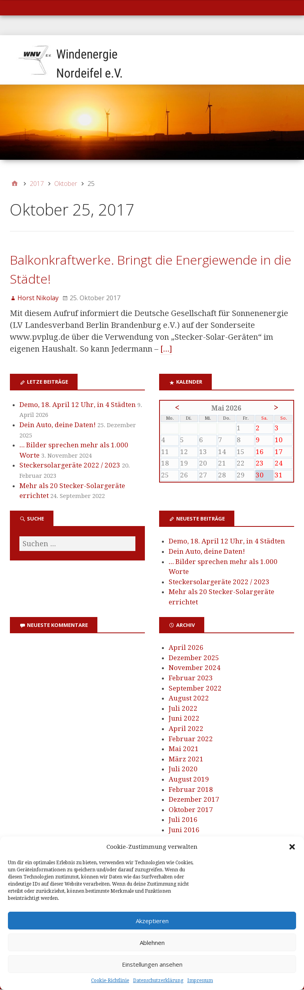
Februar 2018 (191, 790)
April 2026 (186, 648)
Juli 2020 (183, 770)
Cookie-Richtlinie (110, 980)
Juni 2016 (184, 831)
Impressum (200, 980)
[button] (292, 847)
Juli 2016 (183, 820)
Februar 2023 (191, 679)
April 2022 (186, 729)
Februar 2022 (191, 740)
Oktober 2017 (191, 810)
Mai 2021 (184, 749)
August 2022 (189, 699)
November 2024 (194, 668)
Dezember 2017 (194, 800)
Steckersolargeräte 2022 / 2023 (69, 466)
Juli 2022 (183, 709)
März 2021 (186, 760)
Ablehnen (152, 942)
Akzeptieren (152, 921)
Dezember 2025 (194, 659)
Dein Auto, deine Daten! (57, 426)
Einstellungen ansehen (152, 964)
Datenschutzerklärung (158, 980)
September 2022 (195, 689)
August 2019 (189, 780)
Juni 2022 (184, 719)
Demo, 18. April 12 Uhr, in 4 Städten (77, 405)
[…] (166, 349)
